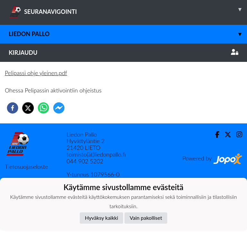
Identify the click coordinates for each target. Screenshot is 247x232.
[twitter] (28, 108)
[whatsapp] (43, 108)
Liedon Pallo (128, 34)
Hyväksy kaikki (101, 218)
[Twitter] (225, 134)
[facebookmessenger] (59, 108)
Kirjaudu (123, 52)
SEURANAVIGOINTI (128, 9)
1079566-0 (104, 174)
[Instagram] (236, 134)
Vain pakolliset (146, 218)
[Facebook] (214, 134)
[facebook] (12, 108)
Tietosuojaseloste (26, 166)
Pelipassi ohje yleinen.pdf (36, 72)
